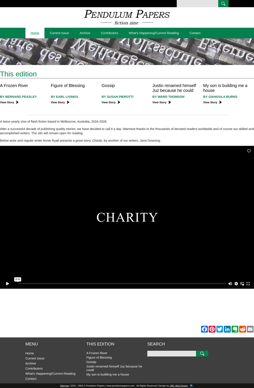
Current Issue (59, 33)
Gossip (108, 85)
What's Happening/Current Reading (154, 33)
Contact (194, 33)
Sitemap (64, 385)
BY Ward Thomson (168, 96)
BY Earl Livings (64, 96)
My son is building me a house (107, 374)
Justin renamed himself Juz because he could (174, 88)
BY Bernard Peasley (18, 96)
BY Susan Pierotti (118, 96)
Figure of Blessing (68, 85)
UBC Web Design (179, 385)
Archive (85, 33)
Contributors (109, 33)
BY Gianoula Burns (220, 96)
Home (35, 33)
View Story (9, 102)
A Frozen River (14, 85)
